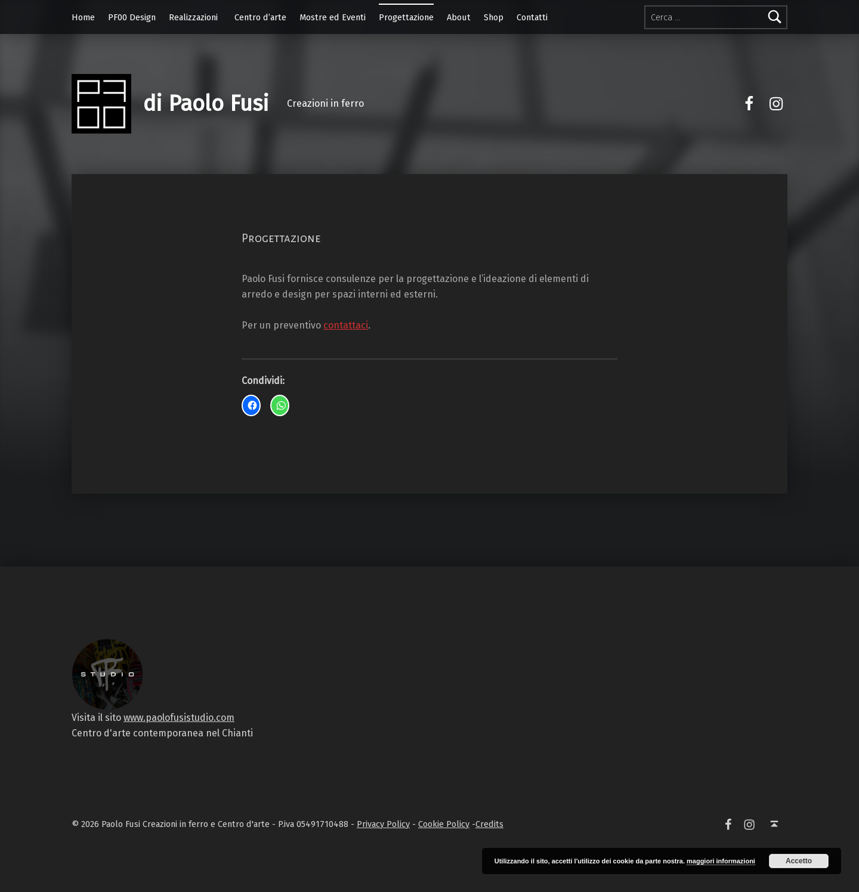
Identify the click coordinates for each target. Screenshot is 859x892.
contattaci (345, 325)
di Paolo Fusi (206, 104)
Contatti (532, 17)
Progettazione (406, 17)
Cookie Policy (443, 824)
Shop (493, 17)
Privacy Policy (383, 824)
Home (83, 17)
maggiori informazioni (721, 861)
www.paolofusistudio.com (178, 717)
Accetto (799, 861)
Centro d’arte (260, 17)
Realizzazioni (193, 17)
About (459, 17)
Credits (489, 824)
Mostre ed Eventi (332, 17)
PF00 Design (132, 17)
